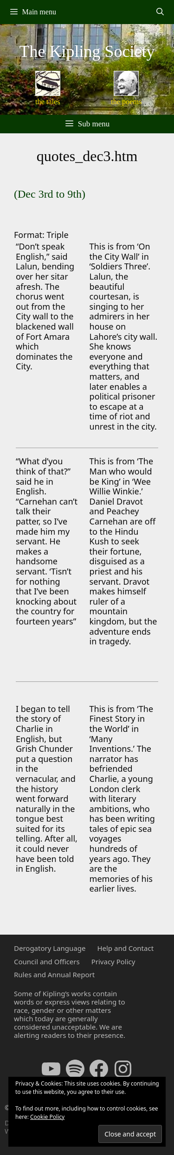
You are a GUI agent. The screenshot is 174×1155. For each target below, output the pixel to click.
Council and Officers (47, 961)
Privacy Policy (113, 961)
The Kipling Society (87, 51)
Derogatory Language (49, 948)
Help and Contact (125, 948)
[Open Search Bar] (160, 12)
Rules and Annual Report (54, 974)
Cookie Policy (47, 1117)
